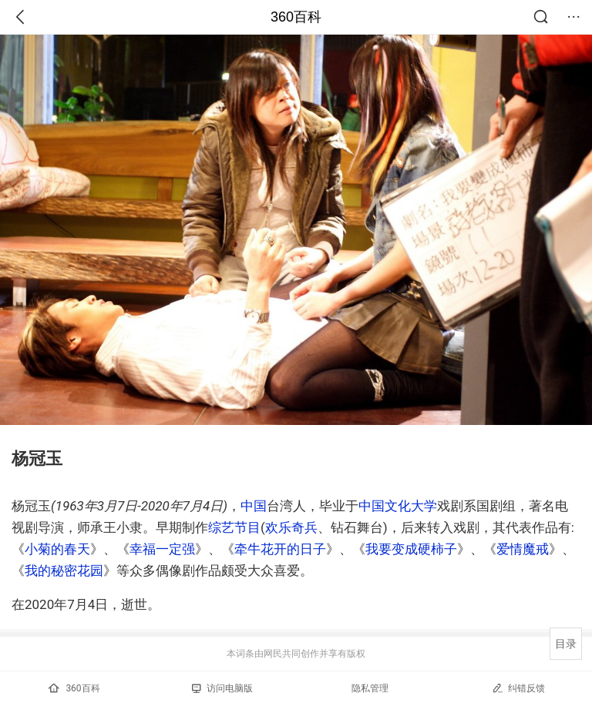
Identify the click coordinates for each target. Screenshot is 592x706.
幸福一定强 (162, 549)
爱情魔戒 (522, 549)
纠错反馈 (518, 688)
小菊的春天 (57, 549)
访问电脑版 (222, 688)
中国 (253, 506)
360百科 (296, 17)
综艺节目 (234, 527)
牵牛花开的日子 (280, 549)
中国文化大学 (397, 506)
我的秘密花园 (64, 570)
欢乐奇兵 (291, 527)
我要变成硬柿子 (411, 549)
